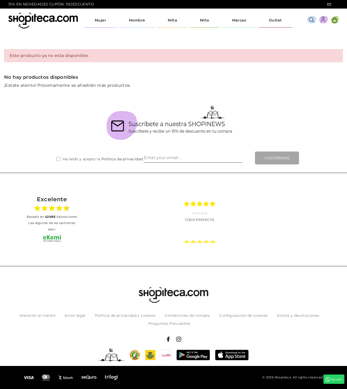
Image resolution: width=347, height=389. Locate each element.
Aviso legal (75, 315)
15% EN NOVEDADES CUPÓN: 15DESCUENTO (51, 4)
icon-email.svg (329, 4)
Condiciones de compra (187, 315)
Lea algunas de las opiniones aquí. (51, 226)
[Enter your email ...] (193, 158)
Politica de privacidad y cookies (125, 315)
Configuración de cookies (243, 315)
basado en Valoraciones (52, 217)
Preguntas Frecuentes (169, 323)
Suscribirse (277, 158)
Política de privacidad (122, 159)
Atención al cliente (37, 315)
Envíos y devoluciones (298, 315)
